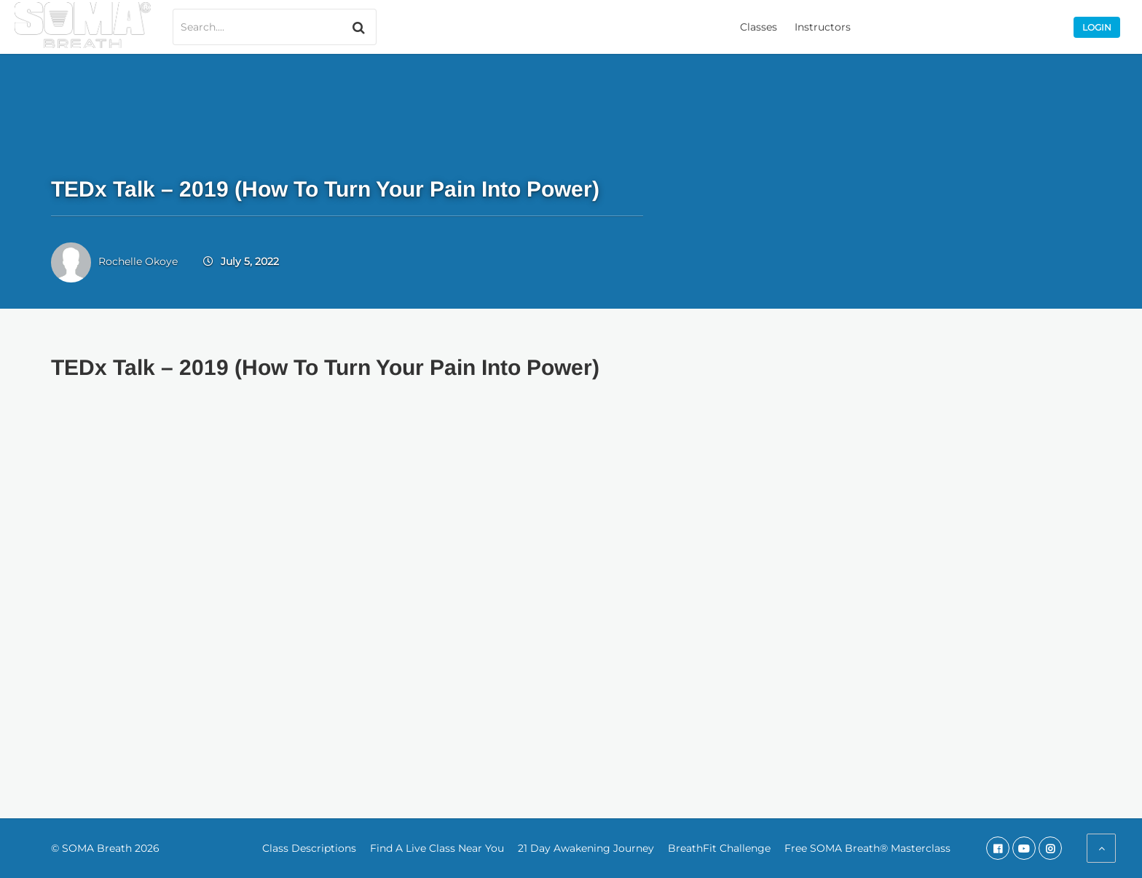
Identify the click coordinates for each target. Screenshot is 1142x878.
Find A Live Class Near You (437, 848)
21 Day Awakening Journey (586, 848)
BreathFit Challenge (719, 848)
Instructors (823, 26)
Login (1096, 27)
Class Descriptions (309, 848)
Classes (758, 26)
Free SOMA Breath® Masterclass (867, 848)
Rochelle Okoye (138, 261)
